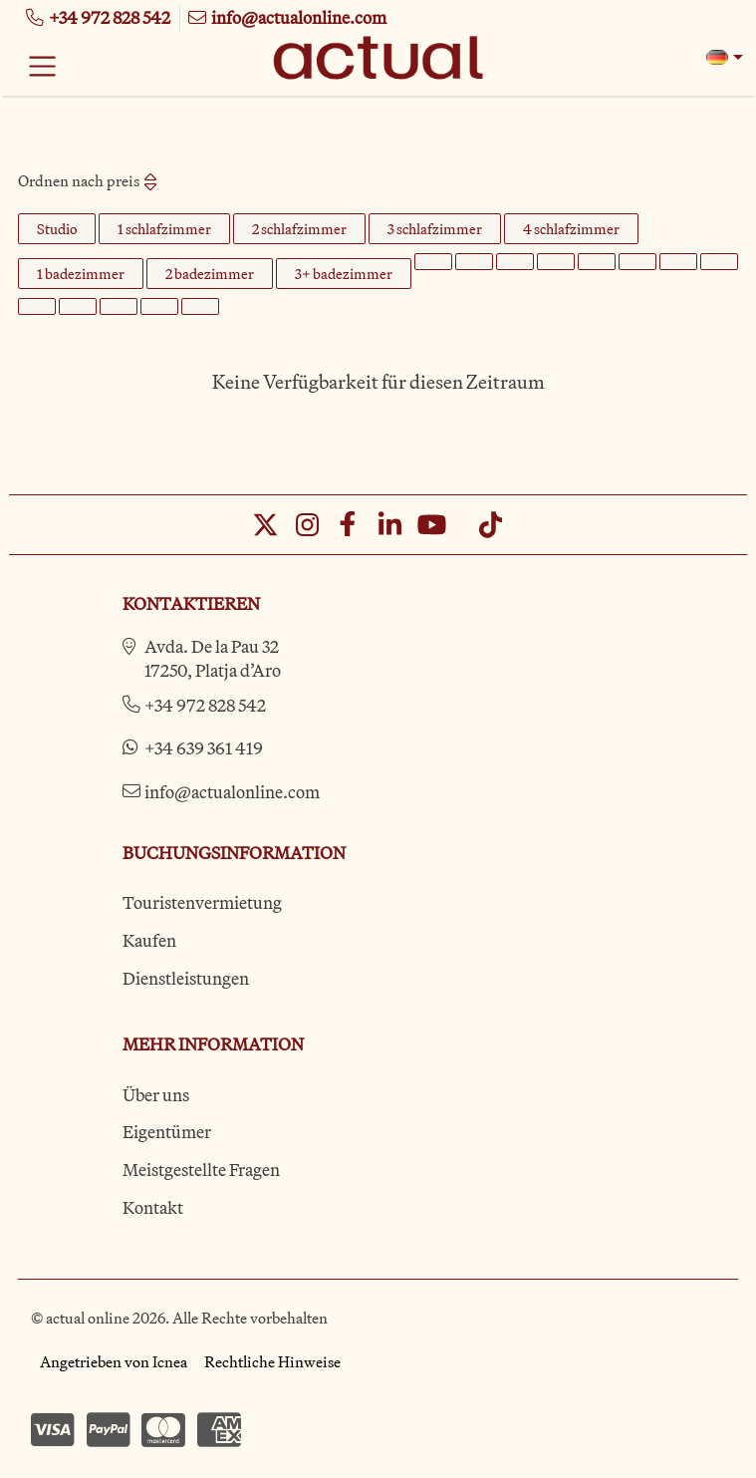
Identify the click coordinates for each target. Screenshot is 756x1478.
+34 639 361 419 (203, 748)
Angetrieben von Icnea (113, 1361)
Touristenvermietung (202, 902)
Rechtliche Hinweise (272, 1361)
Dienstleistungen (186, 978)
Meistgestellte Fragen (201, 1169)
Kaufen (149, 940)
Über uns (156, 1094)
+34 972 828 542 (205, 705)
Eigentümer (167, 1131)
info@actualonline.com (232, 791)
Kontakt (153, 1207)
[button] (724, 57)
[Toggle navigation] (42, 66)
